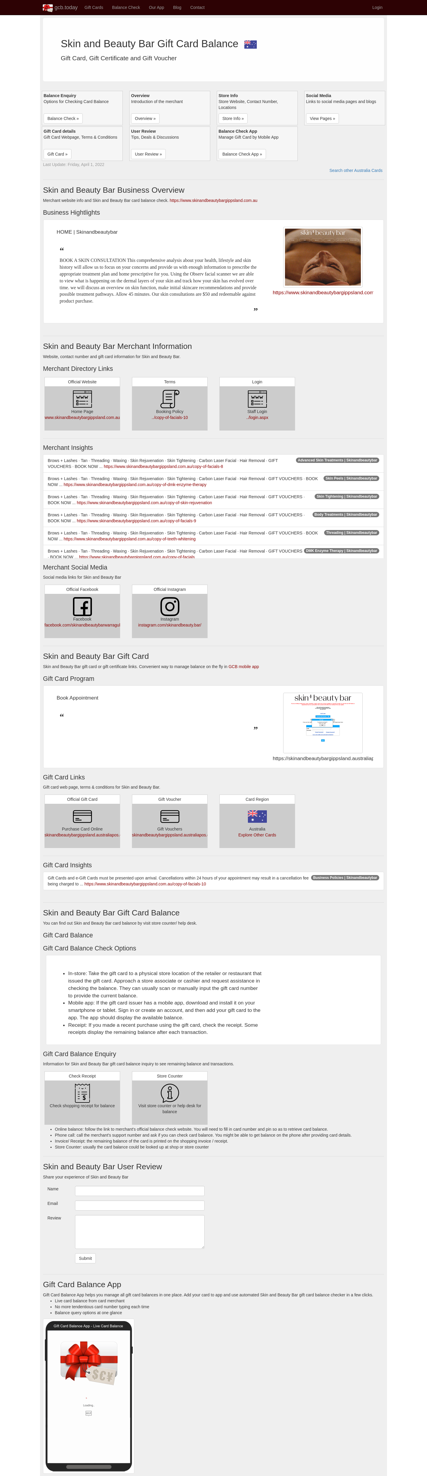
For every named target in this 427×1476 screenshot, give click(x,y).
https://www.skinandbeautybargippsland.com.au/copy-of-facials (137, 557)
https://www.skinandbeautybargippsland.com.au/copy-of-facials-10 (145, 884)
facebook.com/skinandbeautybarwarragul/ (82, 625)
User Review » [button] (148, 154)
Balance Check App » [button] (242, 154)
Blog (177, 7)
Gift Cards (94, 7)
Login (377, 7)
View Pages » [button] (322, 118)
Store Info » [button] (233, 118)
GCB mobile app (244, 666)
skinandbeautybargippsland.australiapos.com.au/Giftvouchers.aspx (106, 835)
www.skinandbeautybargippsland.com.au (82, 417)
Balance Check (126, 7)
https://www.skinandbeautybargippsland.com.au (213, 200)
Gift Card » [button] (57, 154)
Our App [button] (156, 7)
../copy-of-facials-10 (170, 417)
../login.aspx (257, 417)
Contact (197, 7)
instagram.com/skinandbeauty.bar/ (169, 625)
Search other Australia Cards (356, 170)
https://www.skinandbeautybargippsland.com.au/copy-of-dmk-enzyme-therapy (135, 484)
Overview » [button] (145, 118)
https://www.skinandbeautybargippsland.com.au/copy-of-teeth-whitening (130, 539)
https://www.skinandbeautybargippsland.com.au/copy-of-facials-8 (163, 466)
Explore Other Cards (257, 835)
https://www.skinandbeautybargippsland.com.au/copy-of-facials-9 (136, 520)
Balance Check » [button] (63, 118)
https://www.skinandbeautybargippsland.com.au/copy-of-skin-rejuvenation (144, 502)
